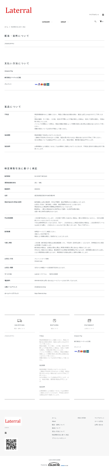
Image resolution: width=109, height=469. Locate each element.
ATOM (84, 418)
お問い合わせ (99, 425)
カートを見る (99, 421)
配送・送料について (58, 425)
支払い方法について (58, 431)
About (54, 421)
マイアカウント (94, 14)
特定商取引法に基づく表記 (60, 435)
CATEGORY (46, 22)
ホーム (6, 27)
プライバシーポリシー (59, 438)
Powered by (54, 464)
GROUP (63, 22)
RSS (79, 418)
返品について (56, 428)
